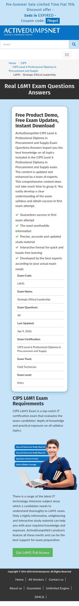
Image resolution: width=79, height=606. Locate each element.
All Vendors (36, 579)
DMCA (39, 597)
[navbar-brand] (8, 53)
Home (12, 63)
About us (16, 588)
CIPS (23, 63)
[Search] (74, 44)
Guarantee (34, 588)
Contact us (56, 579)
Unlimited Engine (57, 588)
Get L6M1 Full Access (32, 552)
